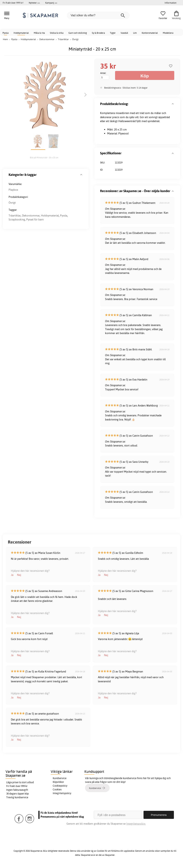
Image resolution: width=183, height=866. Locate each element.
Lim (135, 32)
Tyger (113, 32)
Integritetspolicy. (136, 823)
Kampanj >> (51, 2)
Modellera (168, 32)
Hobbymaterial (21, 32)
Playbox (13, 189)
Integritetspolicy (62, 793)
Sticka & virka (56, 32)
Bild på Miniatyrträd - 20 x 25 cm (44, 157)
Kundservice (59, 778)
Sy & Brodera (98, 32)
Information (170, 2)
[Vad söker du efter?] (98, 15)
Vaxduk (124, 32)
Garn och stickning (77, 32)
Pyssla (6, 32)
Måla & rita (39, 32)
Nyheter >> (34, 2)
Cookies (57, 789)
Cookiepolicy (60, 785)
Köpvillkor (58, 782)
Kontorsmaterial (150, 32)
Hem (5, 39)
